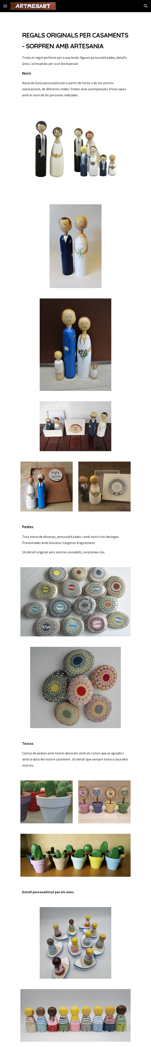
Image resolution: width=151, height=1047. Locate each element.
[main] (75, 64)
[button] (5, 6)
